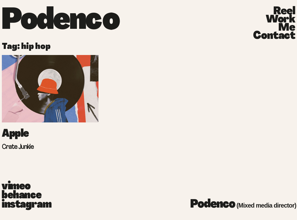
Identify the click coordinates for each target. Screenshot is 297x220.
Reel (284, 12)
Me (286, 28)
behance (19, 195)
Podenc (51, 21)
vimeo (16, 186)
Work (280, 20)
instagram (19, 204)
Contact (274, 36)
